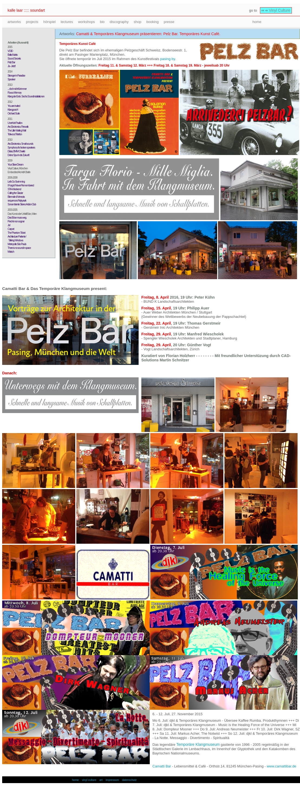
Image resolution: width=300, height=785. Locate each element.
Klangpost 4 (13, 109)
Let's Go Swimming (16, 181)
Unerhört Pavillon (15, 122)
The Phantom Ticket (16, 232)
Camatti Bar (161, 766)
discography (119, 22)
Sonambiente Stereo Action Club (22, 204)
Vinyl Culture (279, 10)
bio (102, 22)
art (101, 780)
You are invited (14, 105)
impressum (112, 780)
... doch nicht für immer (17, 88)
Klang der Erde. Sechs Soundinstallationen (26, 96)
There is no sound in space (19, 247)
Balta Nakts (12, 54)
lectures (67, 22)
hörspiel (49, 22)
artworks (14, 22)
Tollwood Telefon (15, 134)
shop (137, 22)
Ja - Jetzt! (11, 66)
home (256, 22)
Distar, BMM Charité (16, 151)
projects (32, 22)
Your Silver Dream (15, 164)
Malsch (11, 251)
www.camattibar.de (281, 766)
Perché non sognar (16, 221)
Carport (11, 228)
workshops (86, 22)
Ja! (9, 225)
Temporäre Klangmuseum (198, 744)
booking (152, 22)
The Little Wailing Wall (17, 130)
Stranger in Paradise (16, 75)
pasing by (167, 59)
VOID (10, 51)
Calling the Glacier (15, 193)
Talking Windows (15, 240)
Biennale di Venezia (16, 196)
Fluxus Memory (14, 92)
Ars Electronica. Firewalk (18, 126)
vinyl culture (89, 780)
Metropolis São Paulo (17, 244)
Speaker (11, 79)
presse (169, 22)
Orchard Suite (13, 113)
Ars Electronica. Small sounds (20, 143)
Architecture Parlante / (17, 236)
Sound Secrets (14, 58)
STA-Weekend (14, 189)
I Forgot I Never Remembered (21, 185)
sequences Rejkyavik (17, 200)
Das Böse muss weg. (17, 217)
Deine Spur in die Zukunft (18, 155)
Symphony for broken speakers (21, 147)
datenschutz (129, 780)
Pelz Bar (11, 62)
